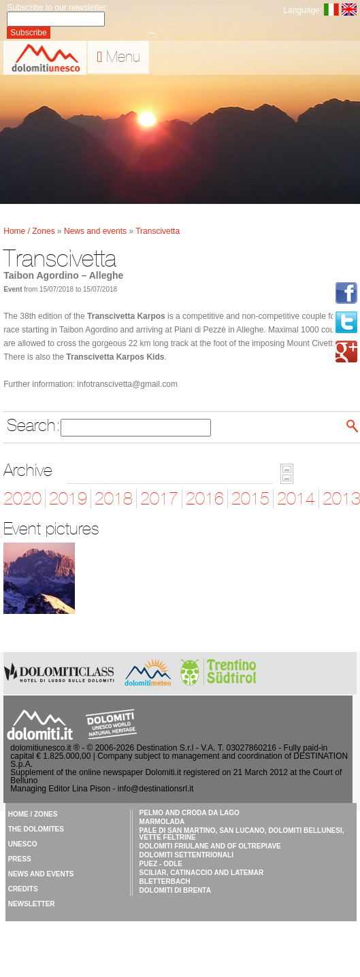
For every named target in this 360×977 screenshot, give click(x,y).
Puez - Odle (161, 864)
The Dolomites (36, 829)
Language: (302, 10)
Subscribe (28, 32)
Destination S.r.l (164, 748)
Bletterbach (165, 881)
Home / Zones (30, 231)
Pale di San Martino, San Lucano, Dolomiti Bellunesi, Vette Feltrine (242, 834)
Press (19, 859)
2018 (114, 499)
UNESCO (22, 844)
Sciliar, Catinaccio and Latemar (202, 872)
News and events (96, 231)
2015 (250, 499)
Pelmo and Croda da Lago (190, 813)
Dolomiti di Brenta (175, 890)
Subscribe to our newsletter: (57, 7)
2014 (296, 499)
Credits (23, 889)
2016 (205, 499)
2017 (159, 499)
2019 (68, 499)
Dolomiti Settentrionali (186, 855)
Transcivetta (157, 231)
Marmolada (162, 821)
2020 (22, 499)
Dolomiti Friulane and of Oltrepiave (210, 846)
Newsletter (31, 904)
